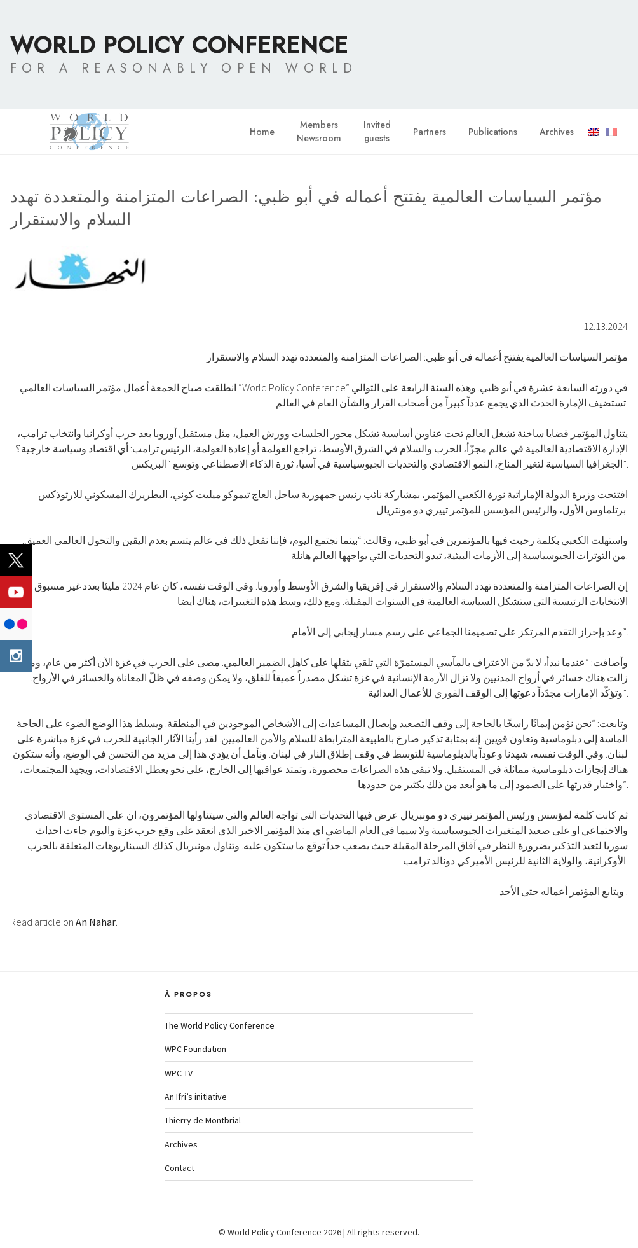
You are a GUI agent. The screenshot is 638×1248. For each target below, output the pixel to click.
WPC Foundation (195, 1049)
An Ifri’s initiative (196, 1096)
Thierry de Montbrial (203, 1120)
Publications (492, 131)
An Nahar (96, 921)
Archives (557, 131)
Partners (429, 131)
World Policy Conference (179, 45)
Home (262, 131)
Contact (179, 1168)
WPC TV (179, 1073)
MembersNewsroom (319, 131)
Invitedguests (377, 131)
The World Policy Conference (220, 1025)
